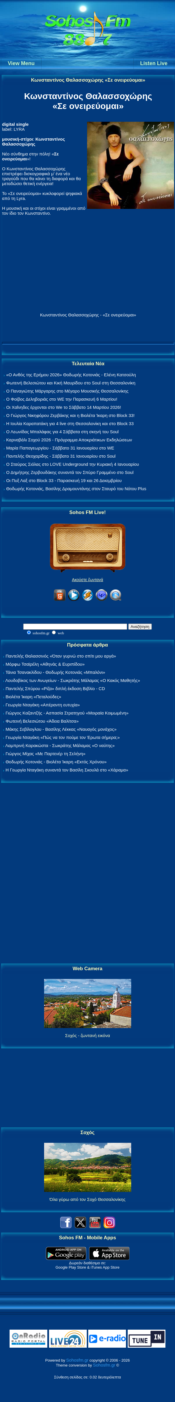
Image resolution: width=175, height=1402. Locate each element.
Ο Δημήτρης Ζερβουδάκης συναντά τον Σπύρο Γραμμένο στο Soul (69, 472)
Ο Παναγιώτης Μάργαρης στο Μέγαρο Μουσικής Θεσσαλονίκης (67, 390)
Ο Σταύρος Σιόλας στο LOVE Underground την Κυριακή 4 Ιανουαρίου (72, 464)
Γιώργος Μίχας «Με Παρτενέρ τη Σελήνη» (45, 753)
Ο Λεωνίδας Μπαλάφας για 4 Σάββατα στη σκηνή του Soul (62, 431)
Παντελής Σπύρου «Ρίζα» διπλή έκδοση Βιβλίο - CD (55, 688)
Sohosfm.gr (77, 1360)
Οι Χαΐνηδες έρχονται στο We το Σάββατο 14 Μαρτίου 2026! (63, 407)
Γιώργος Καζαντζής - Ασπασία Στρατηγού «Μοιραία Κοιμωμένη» (67, 712)
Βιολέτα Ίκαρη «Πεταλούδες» (33, 696)
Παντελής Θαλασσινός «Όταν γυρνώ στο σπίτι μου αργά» (61, 655)
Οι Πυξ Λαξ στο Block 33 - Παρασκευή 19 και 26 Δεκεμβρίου (64, 480)
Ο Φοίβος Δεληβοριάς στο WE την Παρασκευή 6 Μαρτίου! (61, 399)
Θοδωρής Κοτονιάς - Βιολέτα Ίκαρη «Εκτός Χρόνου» (56, 761)
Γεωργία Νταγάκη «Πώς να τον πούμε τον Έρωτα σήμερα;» (63, 737)
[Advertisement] (87, 873)
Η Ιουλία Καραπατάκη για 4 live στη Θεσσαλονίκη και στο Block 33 (69, 423)
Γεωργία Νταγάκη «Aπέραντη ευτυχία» (43, 704)
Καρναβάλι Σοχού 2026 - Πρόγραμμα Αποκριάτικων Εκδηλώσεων (69, 439)
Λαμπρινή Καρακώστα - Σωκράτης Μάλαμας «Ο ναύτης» (60, 745)
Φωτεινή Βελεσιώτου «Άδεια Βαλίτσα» (42, 721)
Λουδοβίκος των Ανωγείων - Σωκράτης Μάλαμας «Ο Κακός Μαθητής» (72, 680)
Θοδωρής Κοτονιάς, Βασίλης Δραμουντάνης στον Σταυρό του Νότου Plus (76, 488)
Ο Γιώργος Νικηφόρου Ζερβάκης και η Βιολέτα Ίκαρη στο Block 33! (70, 415)
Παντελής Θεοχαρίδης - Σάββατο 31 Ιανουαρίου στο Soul (61, 456)
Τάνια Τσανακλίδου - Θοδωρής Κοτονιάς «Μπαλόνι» (55, 672)
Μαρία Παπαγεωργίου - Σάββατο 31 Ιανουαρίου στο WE (60, 447)
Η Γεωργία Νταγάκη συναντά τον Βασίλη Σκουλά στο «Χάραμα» (67, 769)
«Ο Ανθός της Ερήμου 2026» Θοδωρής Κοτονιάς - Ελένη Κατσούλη (71, 374)
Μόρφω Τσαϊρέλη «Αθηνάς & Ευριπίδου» (45, 664)
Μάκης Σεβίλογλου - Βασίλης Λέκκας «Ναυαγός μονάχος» (61, 729)
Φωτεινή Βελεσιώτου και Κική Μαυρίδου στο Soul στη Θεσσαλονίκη (70, 382)
